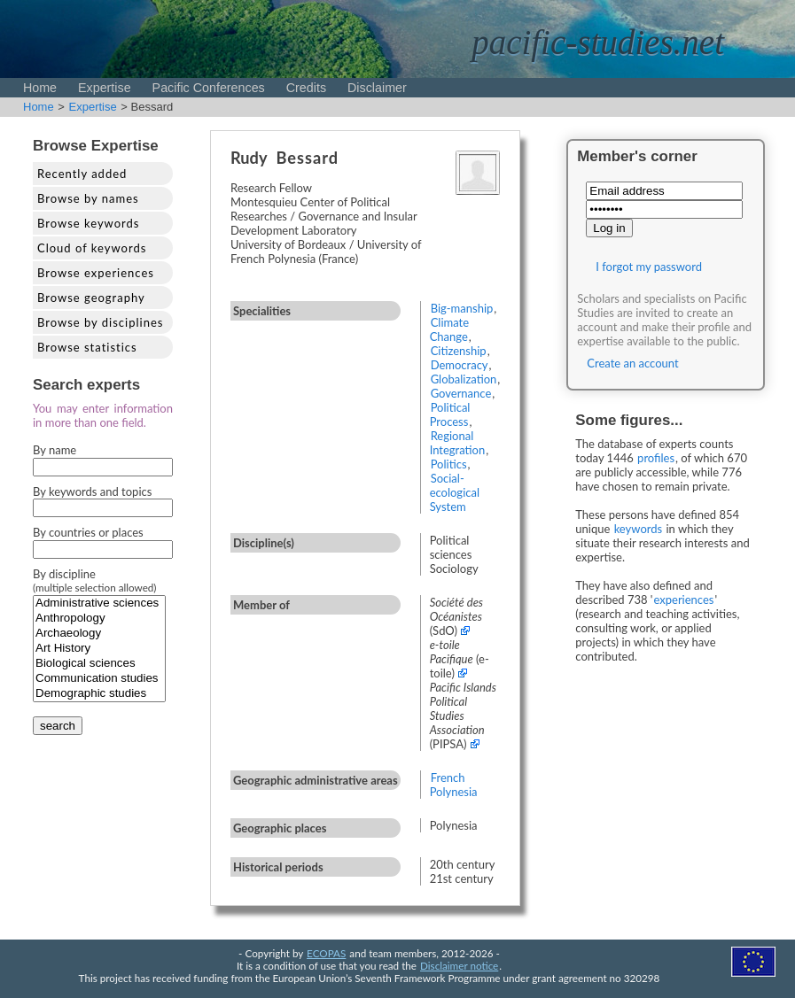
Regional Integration (458, 443)
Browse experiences (95, 273)
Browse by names (88, 198)
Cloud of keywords (91, 248)
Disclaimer (377, 88)
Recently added (82, 173)
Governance (461, 393)
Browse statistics (87, 347)
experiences (683, 599)
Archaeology (99, 633)
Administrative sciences (99, 603)
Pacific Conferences (208, 88)
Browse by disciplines (100, 322)
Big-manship (462, 308)
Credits (306, 88)
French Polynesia (454, 784)
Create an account (632, 363)
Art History (99, 648)
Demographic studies (99, 693)
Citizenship (459, 351)
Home (40, 88)
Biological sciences (99, 663)
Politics (449, 464)
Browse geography (91, 297)
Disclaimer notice (459, 965)
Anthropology (99, 618)
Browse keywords (88, 223)
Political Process (450, 414)
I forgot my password (649, 266)
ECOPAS (326, 953)
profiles (655, 458)
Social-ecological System (454, 492)
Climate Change (449, 329)
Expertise (104, 88)
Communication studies (99, 678)
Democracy (459, 365)
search (57, 725)
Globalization (464, 379)
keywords (638, 529)
